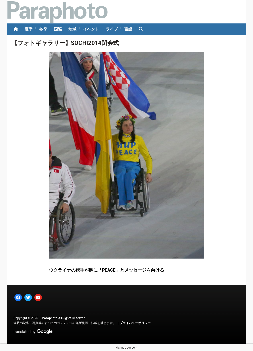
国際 (58, 29)
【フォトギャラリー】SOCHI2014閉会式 (65, 43)
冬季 (43, 29)
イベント (91, 29)
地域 (72, 29)
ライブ (112, 29)
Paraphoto (50, 318)
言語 (128, 29)
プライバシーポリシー (135, 323)
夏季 (29, 29)
